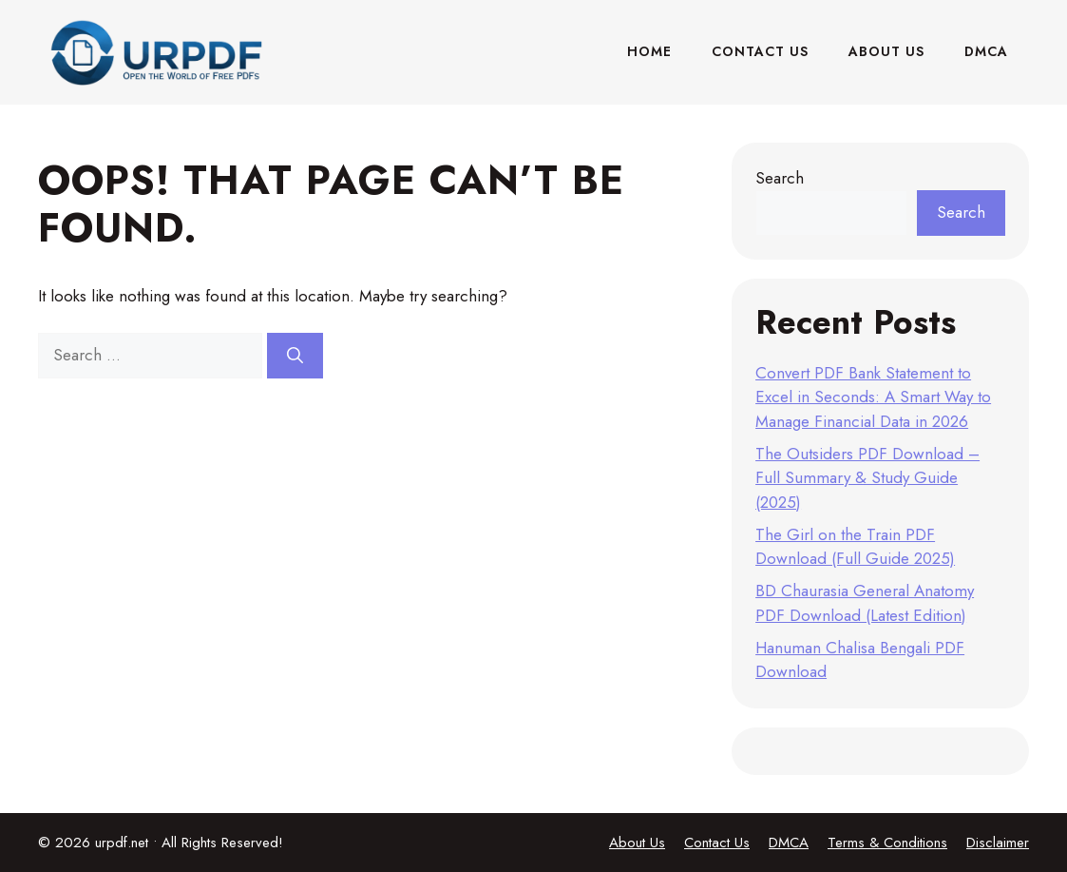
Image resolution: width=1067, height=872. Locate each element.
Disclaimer (997, 842)
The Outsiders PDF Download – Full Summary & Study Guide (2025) (867, 478)
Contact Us (760, 51)
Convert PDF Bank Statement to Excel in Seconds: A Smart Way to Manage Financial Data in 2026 (873, 397)
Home (649, 51)
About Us (886, 51)
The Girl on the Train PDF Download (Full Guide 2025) (855, 547)
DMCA (986, 51)
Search (779, 177)
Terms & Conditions (887, 842)
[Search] (295, 355)
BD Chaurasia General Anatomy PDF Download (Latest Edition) (864, 603)
